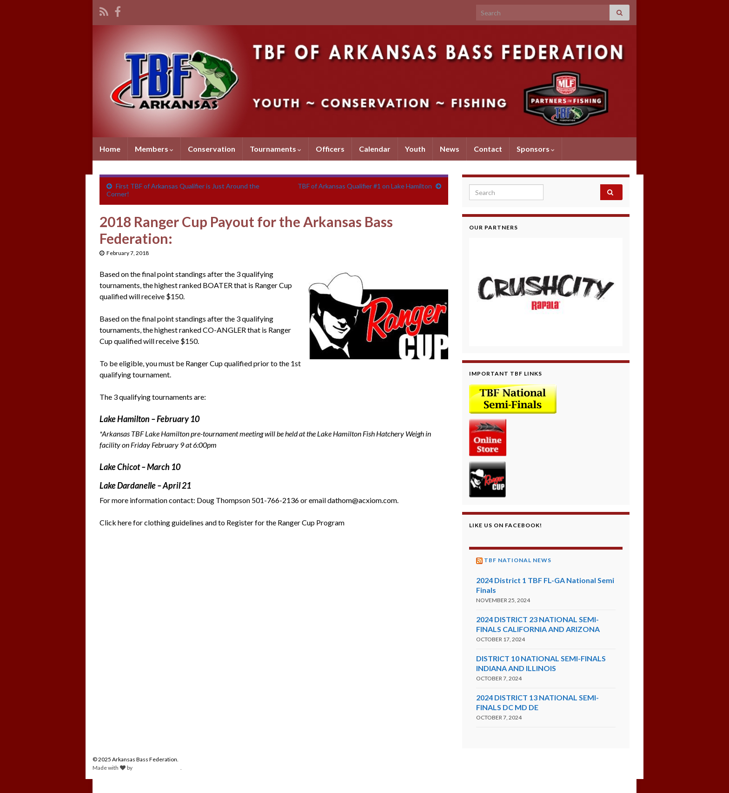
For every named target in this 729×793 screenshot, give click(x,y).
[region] (546, 292)
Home (109, 148)
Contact (488, 148)
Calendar (375, 148)
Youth (415, 148)
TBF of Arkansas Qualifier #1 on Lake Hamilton (365, 186)
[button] (546, 292)
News (449, 148)
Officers (330, 148)
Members (154, 148)
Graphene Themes (156, 767)
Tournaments (275, 148)
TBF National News (517, 560)
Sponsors (536, 148)
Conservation (211, 148)
